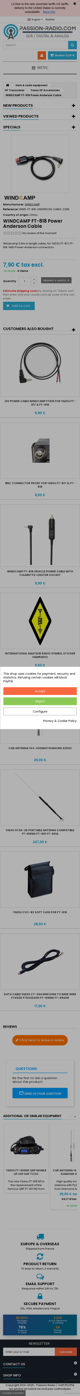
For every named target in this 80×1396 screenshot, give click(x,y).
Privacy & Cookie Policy (60, 721)
